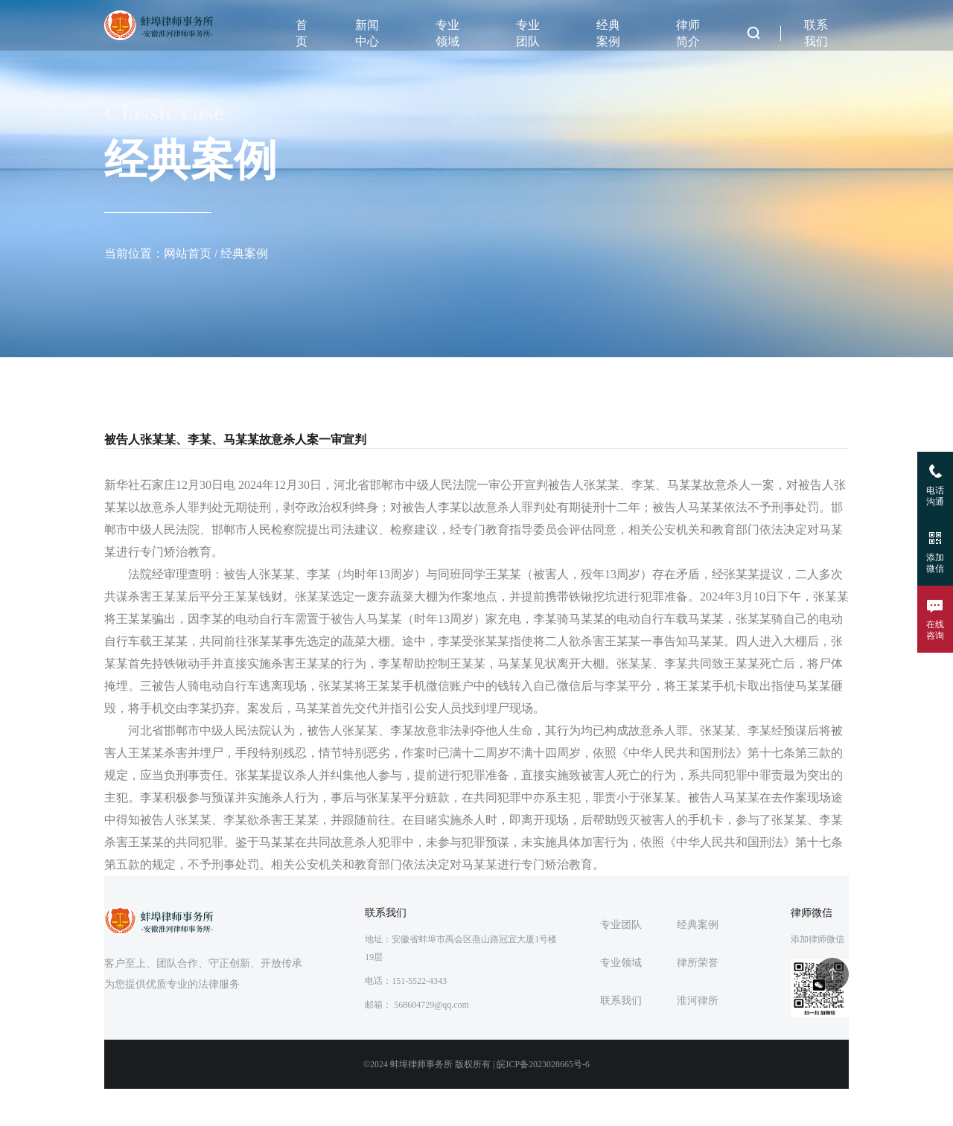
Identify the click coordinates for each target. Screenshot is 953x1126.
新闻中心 (367, 33)
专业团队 (528, 33)
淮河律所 (697, 1000)
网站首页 (187, 253)
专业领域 (447, 33)
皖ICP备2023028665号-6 (543, 1064)
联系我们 (816, 33)
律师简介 (688, 33)
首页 (301, 33)
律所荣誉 (697, 962)
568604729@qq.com (431, 1004)
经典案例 (608, 33)
